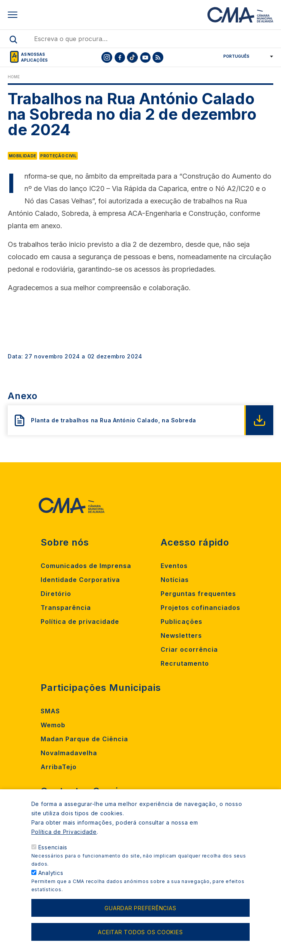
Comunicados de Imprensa (86, 566)
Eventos (174, 566)
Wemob (53, 725)
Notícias (175, 580)
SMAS (50, 711)
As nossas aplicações (34, 57)
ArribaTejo (59, 767)
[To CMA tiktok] (132, 57)
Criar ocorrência (189, 649)
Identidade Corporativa (80, 580)
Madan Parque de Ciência (84, 739)
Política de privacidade (80, 621)
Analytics (50, 884)
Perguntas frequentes (198, 593)
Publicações (181, 621)
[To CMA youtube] (145, 57)
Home (14, 76)
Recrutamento (185, 663)
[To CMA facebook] (119, 57)
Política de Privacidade (64, 843)
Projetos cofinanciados (200, 607)
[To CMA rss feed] (157, 57)
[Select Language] (245, 56)
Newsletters (181, 635)
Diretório (56, 593)
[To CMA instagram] (106, 57)
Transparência (66, 607)
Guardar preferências (140, 919)
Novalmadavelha (69, 753)
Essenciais (53, 859)
